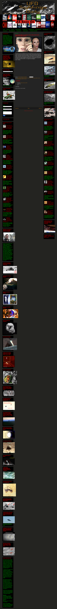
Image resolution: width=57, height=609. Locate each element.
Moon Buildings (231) (38, 29)
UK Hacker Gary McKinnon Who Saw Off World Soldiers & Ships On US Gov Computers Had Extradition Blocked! (8, 200)
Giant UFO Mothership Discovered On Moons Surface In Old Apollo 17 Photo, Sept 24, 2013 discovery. (7, 219)
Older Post (40, 108)
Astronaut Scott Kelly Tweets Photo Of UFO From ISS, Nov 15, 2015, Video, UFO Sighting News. (7, 210)
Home (4, 29)
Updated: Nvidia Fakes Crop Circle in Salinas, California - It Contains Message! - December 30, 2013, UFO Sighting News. (7, 189)
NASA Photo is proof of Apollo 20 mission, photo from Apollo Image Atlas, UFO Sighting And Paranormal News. (49, 153)
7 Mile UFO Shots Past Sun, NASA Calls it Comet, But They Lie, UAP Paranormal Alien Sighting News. (7, 177)
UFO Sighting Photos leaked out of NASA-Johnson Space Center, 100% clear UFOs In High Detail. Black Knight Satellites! (49, 183)
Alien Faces (8, 29)
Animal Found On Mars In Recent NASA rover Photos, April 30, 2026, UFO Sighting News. (8, 137)
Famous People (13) (18, 29)
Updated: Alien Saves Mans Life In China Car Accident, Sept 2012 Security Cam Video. (49, 164)
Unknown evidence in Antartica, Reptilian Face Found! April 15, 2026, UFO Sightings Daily (7, 147)
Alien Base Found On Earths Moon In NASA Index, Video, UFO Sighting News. (49, 193)
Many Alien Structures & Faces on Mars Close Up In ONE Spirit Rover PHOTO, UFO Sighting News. (49, 203)
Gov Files (12, 29)
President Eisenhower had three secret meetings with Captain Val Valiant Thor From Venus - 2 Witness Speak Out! (8, 157)
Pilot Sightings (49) (31, 29)
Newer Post (17, 108)
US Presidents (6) (24, 29)
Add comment (17, 86)
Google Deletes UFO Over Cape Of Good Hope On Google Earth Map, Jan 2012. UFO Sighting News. (7, 167)
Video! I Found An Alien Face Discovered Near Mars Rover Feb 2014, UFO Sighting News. (48, 212)
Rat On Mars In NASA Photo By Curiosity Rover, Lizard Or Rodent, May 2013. (48, 173)
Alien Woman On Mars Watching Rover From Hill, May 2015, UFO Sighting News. (48, 133)
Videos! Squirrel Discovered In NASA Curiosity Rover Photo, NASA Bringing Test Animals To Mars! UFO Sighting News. (49, 143)
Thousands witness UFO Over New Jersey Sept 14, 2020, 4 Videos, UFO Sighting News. (49, 124)
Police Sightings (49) (45, 29)
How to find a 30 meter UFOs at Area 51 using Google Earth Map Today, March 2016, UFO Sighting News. (8, 127)
